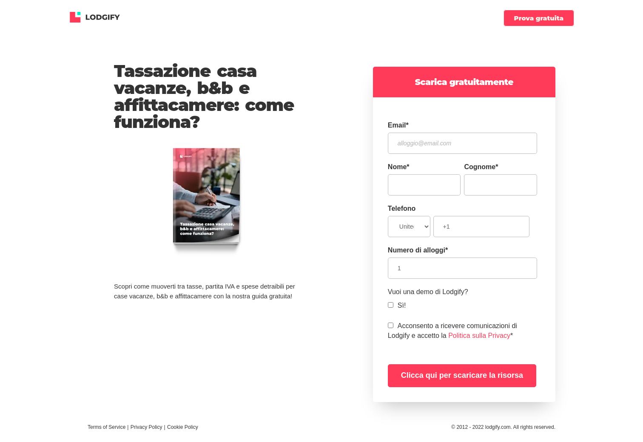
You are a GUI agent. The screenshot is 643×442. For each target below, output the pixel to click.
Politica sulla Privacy (479, 335)
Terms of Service (106, 427)
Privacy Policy (146, 427)
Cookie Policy (182, 427)
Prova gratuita (538, 18)
